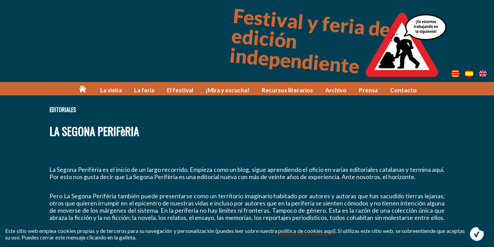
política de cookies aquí (305, 230)
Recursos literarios (287, 90)
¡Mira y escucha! (227, 90)
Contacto (403, 90)
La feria (144, 90)
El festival (180, 90)
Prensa (368, 90)
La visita (111, 90)
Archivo (335, 90)
